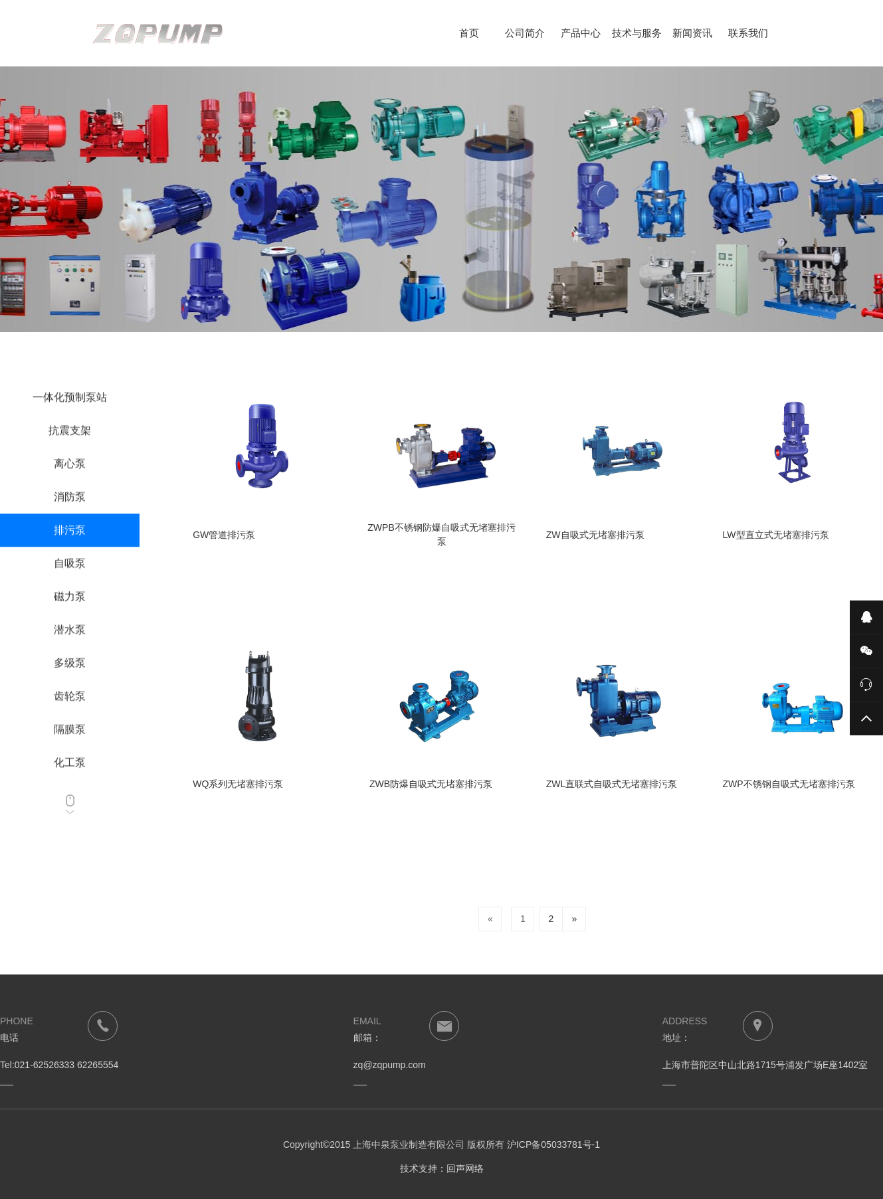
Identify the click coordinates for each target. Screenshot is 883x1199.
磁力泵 (70, 617)
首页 (469, 33)
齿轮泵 (70, 717)
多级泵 (70, 684)
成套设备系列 (70, 385)
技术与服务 (637, 33)
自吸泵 (70, 584)
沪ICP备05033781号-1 (553, 1144)
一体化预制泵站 (70, 418)
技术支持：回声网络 (442, 1168)
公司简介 (525, 33)
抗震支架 (70, 451)
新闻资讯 (692, 33)
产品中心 (581, 33)
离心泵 (70, 484)
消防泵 (70, 517)
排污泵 (70, 551)
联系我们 (748, 33)
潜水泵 (70, 650)
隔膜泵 (70, 750)
